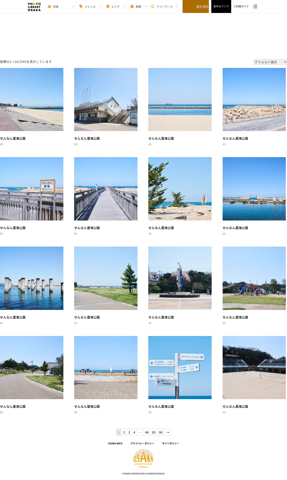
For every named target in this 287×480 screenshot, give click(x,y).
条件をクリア (221, 8)
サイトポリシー (170, 443)
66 (161, 432)
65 (154, 432)
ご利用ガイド (241, 8)
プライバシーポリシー (142, 443)
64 (147, 432)
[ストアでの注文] (270, 62)
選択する (195, 8)
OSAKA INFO (115, 443)
